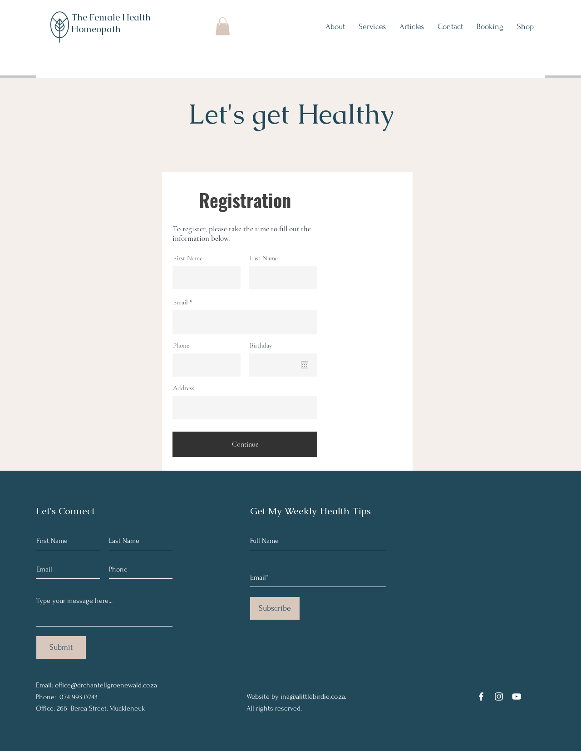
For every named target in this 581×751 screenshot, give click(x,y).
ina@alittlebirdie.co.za (313, 696)
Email (180, 302)
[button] (222, 26)
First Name (187, 258)
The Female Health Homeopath (111, 23)
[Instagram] (498, 696)
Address (183, 388)
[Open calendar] (304, 364)
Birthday (261, 345)
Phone (181, 345)
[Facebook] (481, 696)
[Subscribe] (275, 608)
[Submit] (61, 647)
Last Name (264, 258)
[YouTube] (516, 696)
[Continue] (244, 444)
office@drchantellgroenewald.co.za (106, 685)
